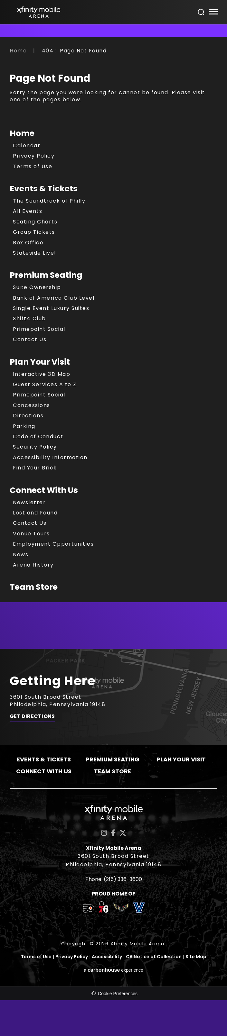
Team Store (34, 587)
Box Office (28, 242)
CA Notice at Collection (154, 957)
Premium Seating (46, 275)
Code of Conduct (38, 436)
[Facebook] (113, 833)
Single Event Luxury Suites (51, 308)
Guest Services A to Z (45, 384)
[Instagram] (104, 833)
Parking (24, 426)
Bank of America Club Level (53, 298)
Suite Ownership (37, 287)
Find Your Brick (35, 467)
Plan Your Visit (40, 362)
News (20, 554)
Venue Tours (31, 533)
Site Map (195, 957)
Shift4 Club (29, 318)
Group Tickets (34, 232)
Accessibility (107, 957)
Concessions (31, 405)
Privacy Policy (33, 155)
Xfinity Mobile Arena (39, 12)
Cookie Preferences (117, 993)
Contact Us (29, 339)
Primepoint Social (39, 329)
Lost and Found (35, 512)
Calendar (26, 145)
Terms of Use (32, 166)
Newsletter (29, 502)
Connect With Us (44, 490)
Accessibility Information (50, 457)
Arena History (33, 564)
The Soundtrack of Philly (49, 200)
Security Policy (35, 446)
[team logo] (88, 909)
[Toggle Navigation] (213, 13)
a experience (113, 969)
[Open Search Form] (201, 12)
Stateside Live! (34, 253)
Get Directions (32, 716)
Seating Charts (35, 221)
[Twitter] (122, 833)
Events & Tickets (44, 188)
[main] (113, 348)
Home (18, 50)
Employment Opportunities (53, 544)
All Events (27, 211)
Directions (28, 415)
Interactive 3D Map (41, 374)
